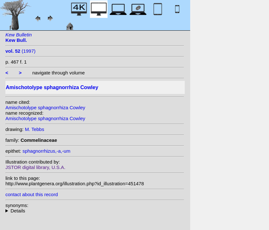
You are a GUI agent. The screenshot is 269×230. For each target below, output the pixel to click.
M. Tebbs (34, 129)
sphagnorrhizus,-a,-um (46, 151)
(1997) (20, 51)
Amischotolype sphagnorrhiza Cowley (45, 107)
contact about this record (31, 194)
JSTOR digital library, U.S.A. (35, 167)
